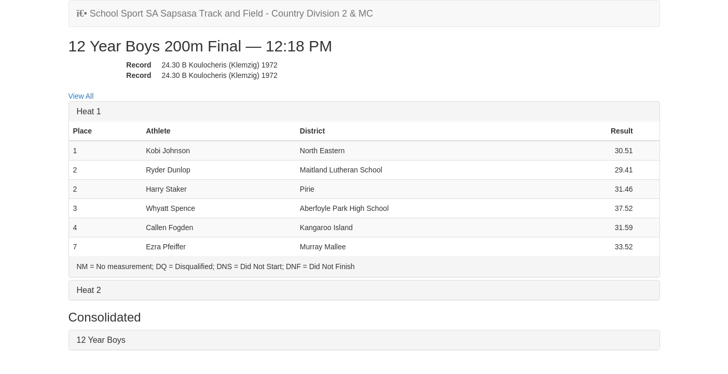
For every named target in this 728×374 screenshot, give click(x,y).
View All (81, 96)
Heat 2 (89, 290)
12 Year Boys (101, 340)
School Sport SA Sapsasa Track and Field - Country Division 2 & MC (225, 13)
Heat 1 (89, 111)
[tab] (364, 112)
